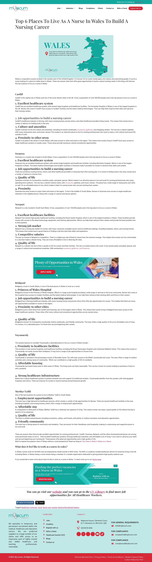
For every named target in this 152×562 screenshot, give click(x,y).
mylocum (33, 507)
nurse (40, 507)
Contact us (110, 8)
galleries (89, 130)
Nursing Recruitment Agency (68, 507)
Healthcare (25, 507)
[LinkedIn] (88, 534)
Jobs (59, 8)
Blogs (81, 8)
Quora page (96, 459)
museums (81, 130)
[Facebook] (79, 534)
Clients (100, 8)
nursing (54, 507)
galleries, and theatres (81, 248)
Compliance (90, 8)
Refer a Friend (122, 8)
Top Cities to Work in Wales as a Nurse (96, 441)
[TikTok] (102, 534)
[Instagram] (93, 534)
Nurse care (47, 507)
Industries (70, 8)
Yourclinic (139, 2)
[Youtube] (97, 534)
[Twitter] (83, 534)
